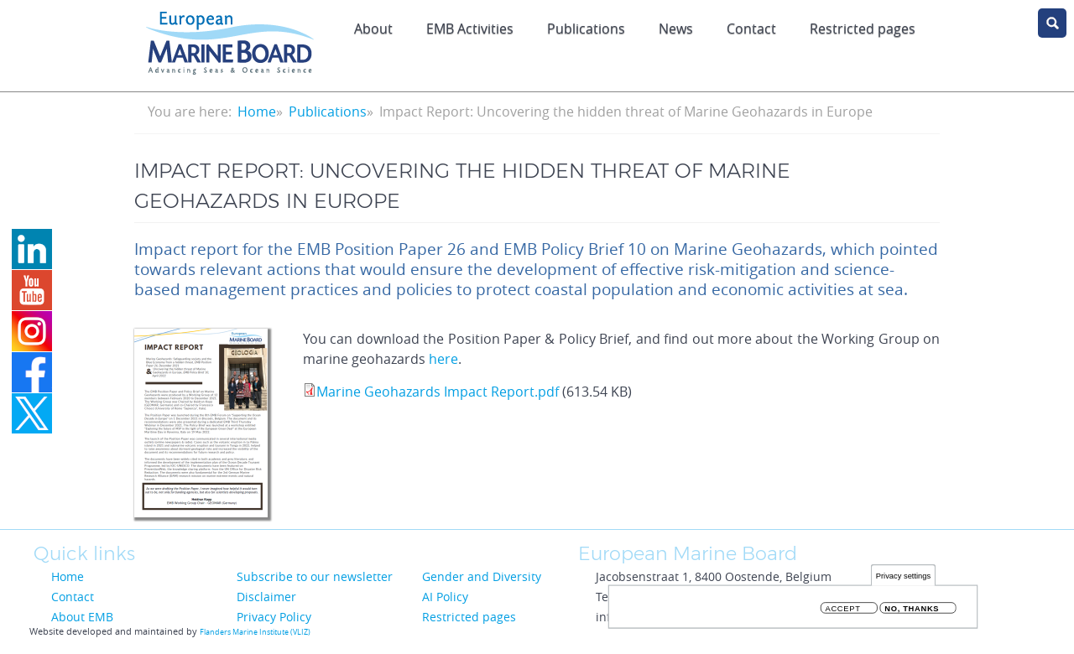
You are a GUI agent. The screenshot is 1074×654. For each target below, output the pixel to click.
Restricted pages (469, 617)
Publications (586, 28)
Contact (751, 28)
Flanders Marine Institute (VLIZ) (255, 632)
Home (256, 111)
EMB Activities (470, 28)
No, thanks (911, 611)
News (676, 28)
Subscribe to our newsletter (315, 576)
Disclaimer (266, 597)
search (1052, 23)
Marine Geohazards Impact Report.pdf (437, 391)
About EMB (82, 617)
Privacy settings (903, 578)
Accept (843, 611)
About (373, 28)
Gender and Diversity (481, 576)
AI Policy (445, 597)
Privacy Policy (274, 617)
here (443, 359)
